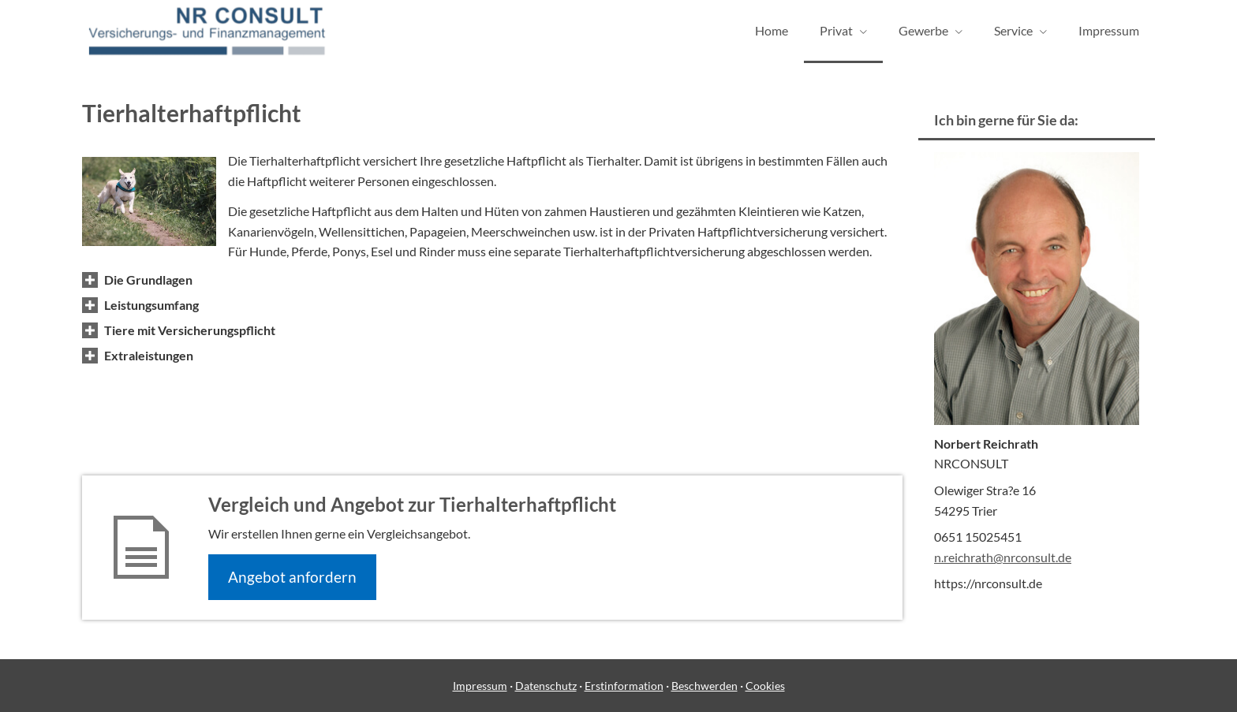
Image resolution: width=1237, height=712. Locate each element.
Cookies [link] (765, 685)
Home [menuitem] (771, 30)
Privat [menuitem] (836, 30)
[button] (148, 279)
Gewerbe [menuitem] (923, 30)
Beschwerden (704, 685)
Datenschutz (546, 685)
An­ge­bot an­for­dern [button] (292, 577)
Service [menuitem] (1013, 30)
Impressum (480, 685)
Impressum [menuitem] (1108, 30)
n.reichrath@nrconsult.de (1002, 557)
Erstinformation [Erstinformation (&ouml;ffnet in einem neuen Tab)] (624, 685)
